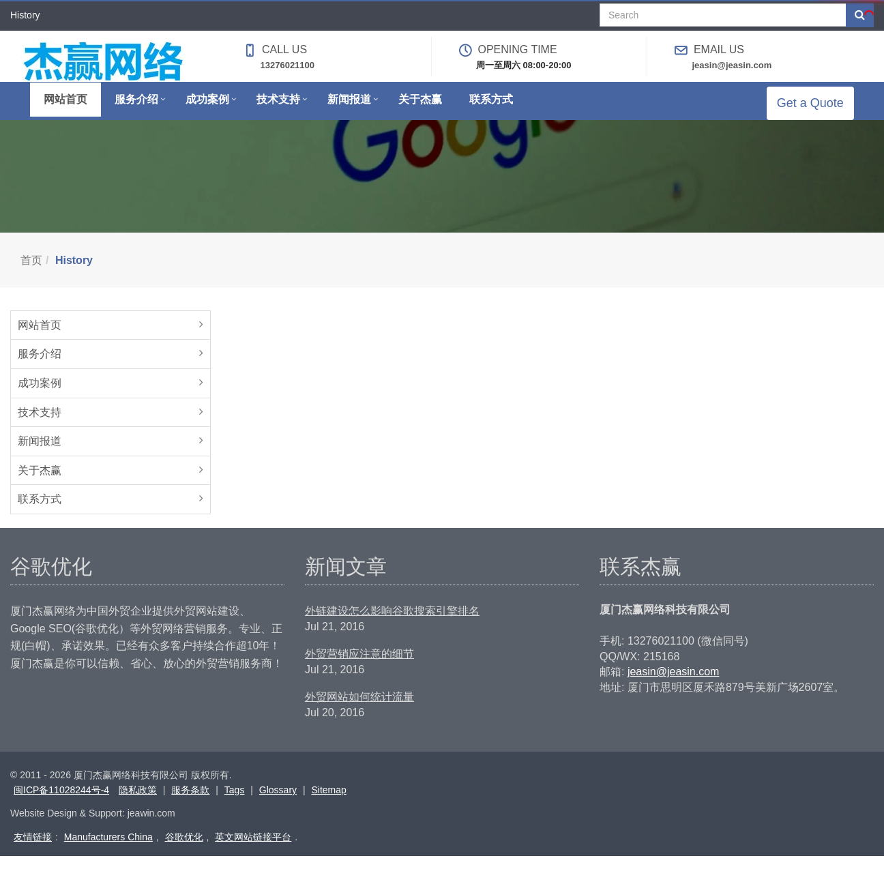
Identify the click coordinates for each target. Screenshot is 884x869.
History (74, 273)
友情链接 (33, 849)
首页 (31, 273)
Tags (234, 802)
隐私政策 (138, 802)
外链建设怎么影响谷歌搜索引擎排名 (392, 624)
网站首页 (39, 338)
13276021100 (288, 65)
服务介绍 (39, 366)
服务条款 (190, 802)
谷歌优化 (184, 849)
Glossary (278, 802)
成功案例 (39, 396)
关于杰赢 (39, 483)
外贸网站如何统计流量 (359, 710)
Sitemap (328, 802)
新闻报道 (39, 454)
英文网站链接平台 (253, 849)
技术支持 (39, 425)
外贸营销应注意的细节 (359, 667)
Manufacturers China (108, 849)
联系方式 (39, 512)
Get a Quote (819, 109)
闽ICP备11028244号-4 (61, 802)
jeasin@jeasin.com (731, 65)
